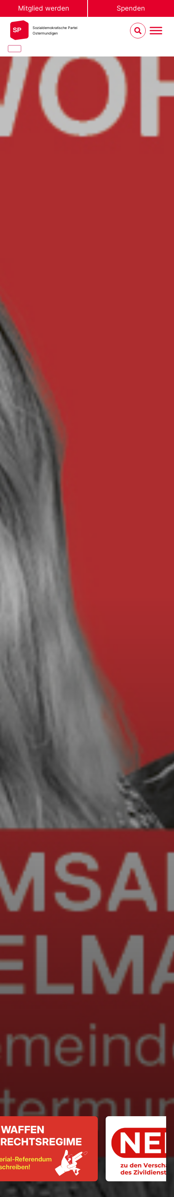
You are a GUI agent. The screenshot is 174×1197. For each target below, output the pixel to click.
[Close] (14, 48)
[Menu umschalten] (156, 31)
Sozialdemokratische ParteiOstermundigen (55, 30)
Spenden (131, 8)
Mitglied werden (43, 8)
